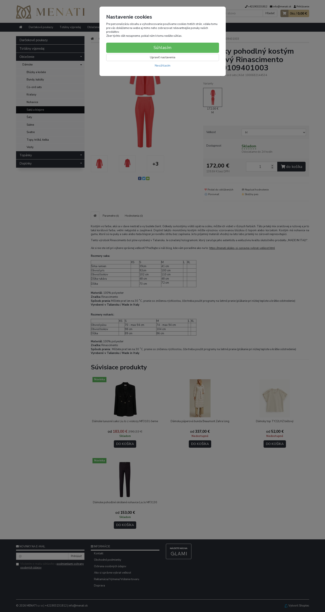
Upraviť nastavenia (162, 57)
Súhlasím (162, 47)
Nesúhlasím (162, 66)
